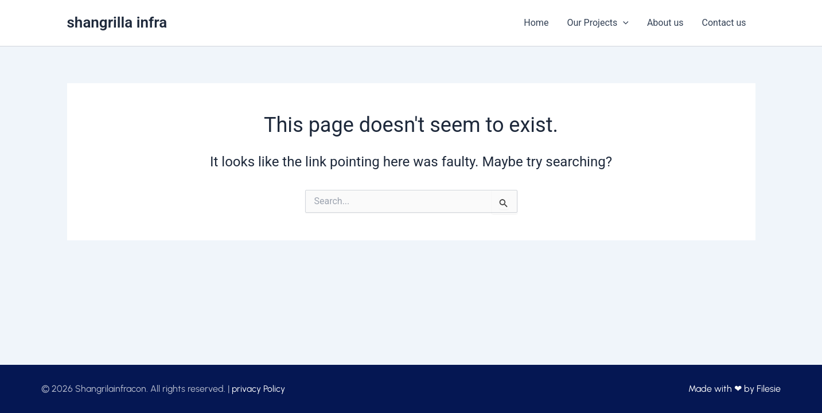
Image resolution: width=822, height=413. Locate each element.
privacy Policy (259, 388)
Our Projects (597, 23)
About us (665, 22)
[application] (623, 23)
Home (536, 22)
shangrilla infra (117, 22)
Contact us (724, 22)
